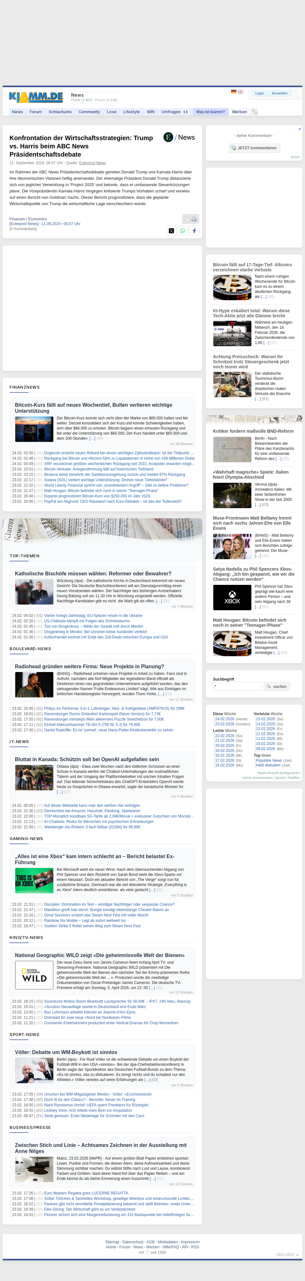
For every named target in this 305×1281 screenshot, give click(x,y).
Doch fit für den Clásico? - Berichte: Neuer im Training (89, 1099)
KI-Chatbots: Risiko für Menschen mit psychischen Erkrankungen (99, 821)
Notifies (294, 778)
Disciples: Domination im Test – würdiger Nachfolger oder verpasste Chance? (109, 904)
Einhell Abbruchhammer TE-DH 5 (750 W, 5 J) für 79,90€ (92, 724)
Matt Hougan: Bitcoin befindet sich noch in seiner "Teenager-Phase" (101, 490)
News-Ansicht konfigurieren (278, 773)
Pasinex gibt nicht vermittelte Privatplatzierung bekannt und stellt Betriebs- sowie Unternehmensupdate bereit (136, 1204)
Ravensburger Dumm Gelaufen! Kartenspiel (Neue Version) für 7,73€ (102, 714)
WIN (151, 111)
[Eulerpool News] (24, 224)
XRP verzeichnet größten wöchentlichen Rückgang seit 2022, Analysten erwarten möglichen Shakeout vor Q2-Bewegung (146, 464)
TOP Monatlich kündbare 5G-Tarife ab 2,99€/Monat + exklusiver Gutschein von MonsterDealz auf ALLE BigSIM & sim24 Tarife (150, 816)
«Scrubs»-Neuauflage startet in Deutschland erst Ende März (95, 1007)
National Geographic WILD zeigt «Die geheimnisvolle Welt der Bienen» (100, 955)
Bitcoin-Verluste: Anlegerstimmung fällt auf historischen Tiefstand (98, 469)
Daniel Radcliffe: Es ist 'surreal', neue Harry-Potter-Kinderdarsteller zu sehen (108, 730)
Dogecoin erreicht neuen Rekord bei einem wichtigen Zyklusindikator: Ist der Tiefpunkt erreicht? (124, 453)
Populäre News (269, 760)
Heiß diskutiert (268, 765)
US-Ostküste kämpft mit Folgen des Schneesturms (86, 621)
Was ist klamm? (210, 111)
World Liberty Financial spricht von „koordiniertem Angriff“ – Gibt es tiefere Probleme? (116, 485)
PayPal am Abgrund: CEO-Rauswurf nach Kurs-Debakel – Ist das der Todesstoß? (113, 501)
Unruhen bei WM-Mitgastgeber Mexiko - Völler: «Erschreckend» (98, 1094)
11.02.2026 (265, 738)
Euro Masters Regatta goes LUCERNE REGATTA (86, 1193)
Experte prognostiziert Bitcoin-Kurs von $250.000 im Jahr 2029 (97, 496)
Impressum (190, 1242)
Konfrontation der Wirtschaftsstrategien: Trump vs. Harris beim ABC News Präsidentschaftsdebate (81, 146)
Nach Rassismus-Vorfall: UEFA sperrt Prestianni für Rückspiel (96, 1105)
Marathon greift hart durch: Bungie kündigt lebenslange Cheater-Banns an (106, 910)
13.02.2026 (265, 729)
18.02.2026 (224, 755)
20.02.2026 (224, 745)
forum (295, 157)
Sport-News (24, 1034)
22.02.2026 (224, 736)
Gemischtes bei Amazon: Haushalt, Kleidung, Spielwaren (92, 811)
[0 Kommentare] (23, 229)
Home (111, 1247)
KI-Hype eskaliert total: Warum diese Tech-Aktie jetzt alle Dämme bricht (251, 313)
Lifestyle (131, 111)
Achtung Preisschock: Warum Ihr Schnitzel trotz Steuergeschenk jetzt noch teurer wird (251, 361)
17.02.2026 (224, 760)
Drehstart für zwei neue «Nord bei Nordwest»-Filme (87, 1017)
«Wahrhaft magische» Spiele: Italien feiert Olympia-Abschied (250, 474)
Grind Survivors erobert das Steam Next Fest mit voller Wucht (96, 915)
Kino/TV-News (26, 937)
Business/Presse (30, 1127)
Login (259, 93)
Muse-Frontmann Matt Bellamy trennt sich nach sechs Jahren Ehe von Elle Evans (252, 523)
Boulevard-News (30, 648)
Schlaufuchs (60, 111)
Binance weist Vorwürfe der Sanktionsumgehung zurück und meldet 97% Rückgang (114, 474)
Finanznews (25, 387)
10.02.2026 (265, 743)
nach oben (285, 1254)
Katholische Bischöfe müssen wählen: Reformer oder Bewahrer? (93, 573)
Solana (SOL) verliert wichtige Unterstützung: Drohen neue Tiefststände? (105, 480)
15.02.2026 (265, 719)
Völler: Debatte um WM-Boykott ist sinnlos (66, 1052)
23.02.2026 (224, 724)
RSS (195, 1247)
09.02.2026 (265, 749)
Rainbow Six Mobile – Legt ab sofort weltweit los (85, 920)
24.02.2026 (224, 719)
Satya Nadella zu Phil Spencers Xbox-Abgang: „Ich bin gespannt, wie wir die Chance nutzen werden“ (254, 574)
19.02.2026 (224, 750)
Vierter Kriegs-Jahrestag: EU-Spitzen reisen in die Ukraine (93, 615)
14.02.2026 (265, 724)
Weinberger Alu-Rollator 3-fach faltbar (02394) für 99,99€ (92, 827)
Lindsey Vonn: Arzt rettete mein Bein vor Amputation (88, 1110)
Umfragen (175, 111)
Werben (239, 111)
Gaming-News (26, 838)
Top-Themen (24, 555)
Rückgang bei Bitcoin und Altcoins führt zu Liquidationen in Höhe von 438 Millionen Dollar (119, 458)
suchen (276, 686)
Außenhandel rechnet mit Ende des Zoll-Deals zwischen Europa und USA (106, 637)
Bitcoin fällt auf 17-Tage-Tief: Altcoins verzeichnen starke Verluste (252, 267)
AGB (151, 1242)
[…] (93, 438)
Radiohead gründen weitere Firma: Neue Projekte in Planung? (89, 666)
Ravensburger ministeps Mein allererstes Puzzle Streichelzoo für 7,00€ (104, 719)
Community (89, 111)
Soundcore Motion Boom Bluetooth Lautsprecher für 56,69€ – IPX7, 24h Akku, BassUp (117, 1001)
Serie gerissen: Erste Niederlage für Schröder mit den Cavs (94, 1116)
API (185, 1247)
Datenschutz (133, 1242)
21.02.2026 (224, 740)
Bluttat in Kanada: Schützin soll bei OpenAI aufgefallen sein (87, 759)
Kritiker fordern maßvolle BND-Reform (253, 431)
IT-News (19, 741)
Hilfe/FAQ (170, 1247)
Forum (36, 111)
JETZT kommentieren (253, 147)
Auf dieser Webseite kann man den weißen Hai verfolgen (92, 805)
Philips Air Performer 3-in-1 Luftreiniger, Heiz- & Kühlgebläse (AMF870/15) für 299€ (114, 708)
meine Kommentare (257, 778)
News (17, 111)
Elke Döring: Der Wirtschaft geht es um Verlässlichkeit (89, 1209)
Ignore (280, 778)
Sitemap (112, 1242)
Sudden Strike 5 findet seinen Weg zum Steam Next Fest (92, 926)
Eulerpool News (92, 163)
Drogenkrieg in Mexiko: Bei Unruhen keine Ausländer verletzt (95, 632)
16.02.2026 (224, 765)
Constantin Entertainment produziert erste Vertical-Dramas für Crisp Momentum (111, 1023)
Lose (111, 111)
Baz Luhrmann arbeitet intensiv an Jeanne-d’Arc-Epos (90, 1012)
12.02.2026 (265, 734)
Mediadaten (168, 1242)
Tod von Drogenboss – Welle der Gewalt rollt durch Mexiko (93, 626)
